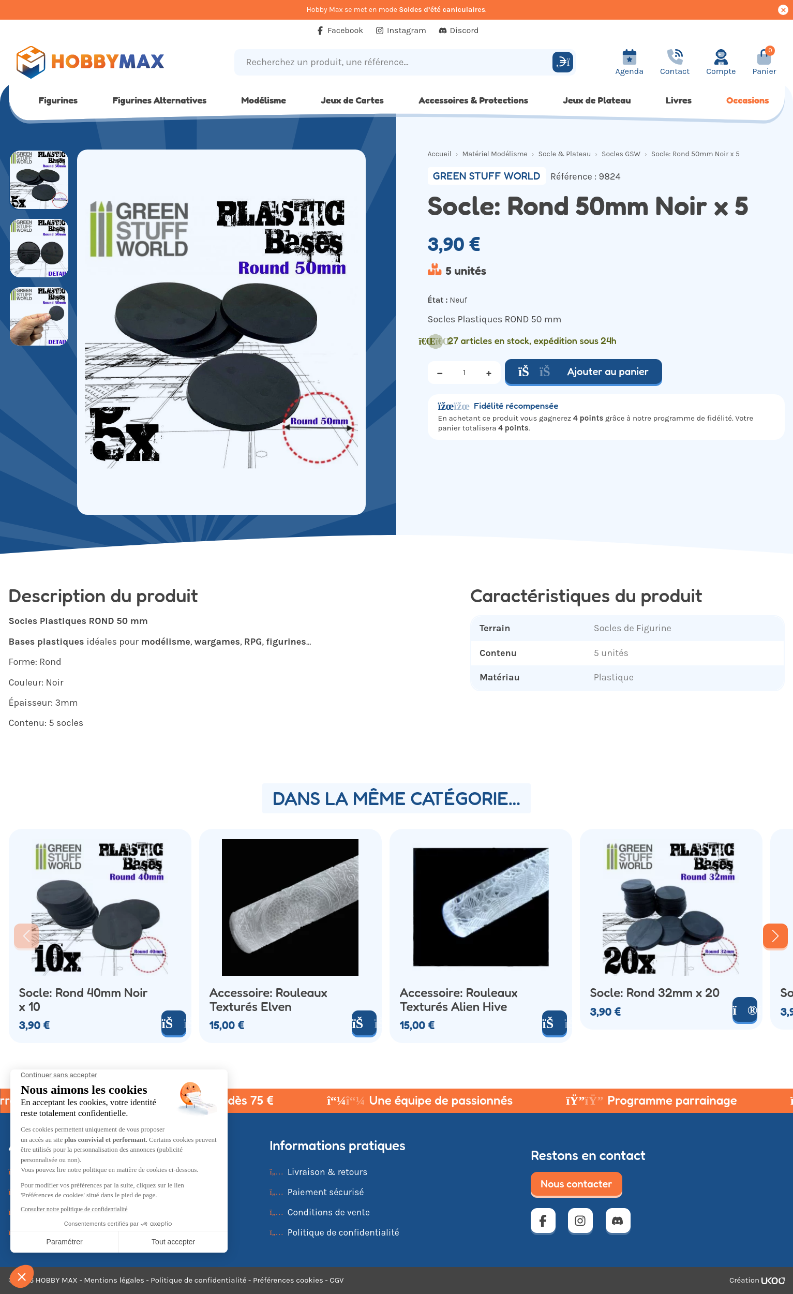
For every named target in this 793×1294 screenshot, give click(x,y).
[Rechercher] (562, 62)
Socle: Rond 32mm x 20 (655, 993)
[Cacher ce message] (783, 10)
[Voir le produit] (744, 1009)
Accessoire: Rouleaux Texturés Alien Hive (459, 1000)
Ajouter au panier (583, 371)
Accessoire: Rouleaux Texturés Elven (268, 1000)
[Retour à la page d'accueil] (106, 62)
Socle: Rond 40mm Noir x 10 (83, 1000)
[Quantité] (464, 372)
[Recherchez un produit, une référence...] (395, 62)
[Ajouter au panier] (173, 1022)
